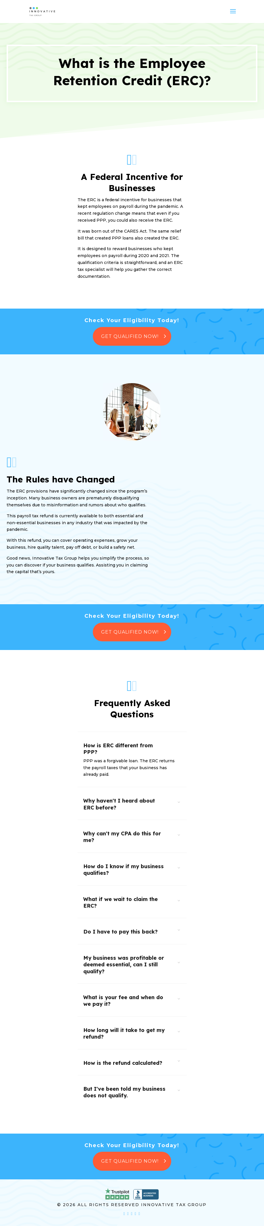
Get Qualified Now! (130, 336)
